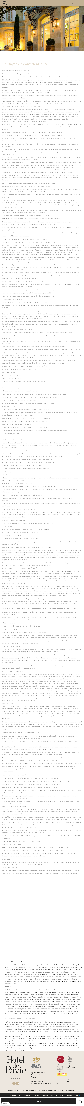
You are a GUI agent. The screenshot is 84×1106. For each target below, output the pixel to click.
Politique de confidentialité (64, 1095)
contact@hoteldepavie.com (41, 1084)
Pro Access (36, 1095)
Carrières (13, 1095)
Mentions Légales (47, 1095)
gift (80, 1101)
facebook (14, 1083)
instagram (17, 1083)
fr (72, 3)
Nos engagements (24, 1095)
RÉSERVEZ (38, 1101)
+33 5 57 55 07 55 (77, 3)
